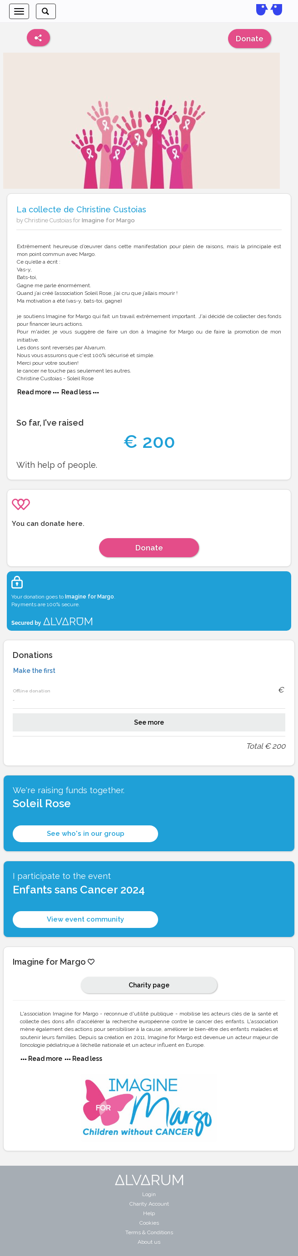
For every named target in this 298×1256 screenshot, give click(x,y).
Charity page (149, 985)
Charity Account (149, 1204)
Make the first (34, 670)
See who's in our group (85, 833)
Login (149, 1194)
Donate (249, 38)
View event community (85, 919)
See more (149, 722)
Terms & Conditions (149, 1232)
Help (149, 1213)
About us (149, 1242)
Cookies (149, 1223)
